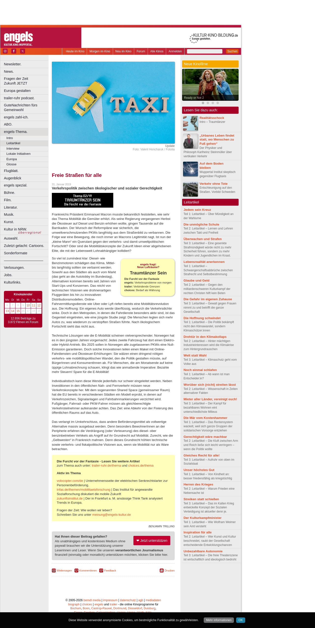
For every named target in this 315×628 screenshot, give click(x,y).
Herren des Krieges (198, 484)
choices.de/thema (141, 465)
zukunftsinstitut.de (70, 498)
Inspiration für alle (198, 532)
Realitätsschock (212, 118)
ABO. (8, 124)
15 (18, 311)
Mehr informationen (218, 620)
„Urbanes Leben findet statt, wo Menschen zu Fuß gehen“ (217, 140)
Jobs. (8, 275)
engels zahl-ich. (16, 117)
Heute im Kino (75, 51)
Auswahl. (11, 238)
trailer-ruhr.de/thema (106, 465)
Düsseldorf (135, 608)
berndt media (92, 600)
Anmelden (175, 51)
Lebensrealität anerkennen (204, 262)
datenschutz (128, 600)
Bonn (86, 608)
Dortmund (119, 608)
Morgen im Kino (99, 51)
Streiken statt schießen (201, 499)
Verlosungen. (14, 268)
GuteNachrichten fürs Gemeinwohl (20, 107)
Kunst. (9, 222)
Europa (11, 159)
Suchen (232, 51)
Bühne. (9, 193)
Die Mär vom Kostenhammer (205, 418)
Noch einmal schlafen (200, 370)
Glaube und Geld (197, 280)
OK (241, 620)
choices (87, 604)
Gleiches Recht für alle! (202, 455)
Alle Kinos (156, 51)
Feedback (110, 570)
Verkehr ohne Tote (214, 184)
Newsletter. (12, 64)
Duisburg (150, 608)
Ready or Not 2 (194, 98)
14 (12, 311)
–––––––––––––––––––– (23, 260)
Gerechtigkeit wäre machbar (205, 437)
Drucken (170, 570)
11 (33, 305)
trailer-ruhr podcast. (19, 98)
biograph (74, 604)
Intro (9, 138)
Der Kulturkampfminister (203, 518)
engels (98, 604)
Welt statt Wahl (195, 355)
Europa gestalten (17, 91)
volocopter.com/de (70, 481)
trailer (113, 604)
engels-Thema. (16, 132)
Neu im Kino (123, 51)
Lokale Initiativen (18, 154)
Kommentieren (88, 570)
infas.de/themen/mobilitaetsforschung (83, 489)
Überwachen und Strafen (203, 239)
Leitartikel (13, 143)
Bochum (75, 608)
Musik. (9, 214)
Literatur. (11, 207)
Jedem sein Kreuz (197, 210)
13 (7, 311)
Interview (12, 148)
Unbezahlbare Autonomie (203, 551)
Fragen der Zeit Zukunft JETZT (26, 81)
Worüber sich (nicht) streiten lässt (210, 384)
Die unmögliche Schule (201, 224)
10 (28, 305)
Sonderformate (15, 253)
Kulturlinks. (12, 282)
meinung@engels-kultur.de (111, 514)
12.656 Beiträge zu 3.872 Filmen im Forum (23, 320)
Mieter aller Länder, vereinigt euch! (210, 399)
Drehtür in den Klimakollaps (205, 337)
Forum (141, 51)
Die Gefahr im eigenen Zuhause (208, 299)
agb (140, 600)
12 (39, 305)
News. (9, 71)
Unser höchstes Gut (199, 470)
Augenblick (12, 178)
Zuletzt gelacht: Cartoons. (24, 246)
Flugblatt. (11, 171)
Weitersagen (64, 570)
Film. (8, 200)
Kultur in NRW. (15, 229)
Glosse (11, 164)
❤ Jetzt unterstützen (151, 540)
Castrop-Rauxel (101, 608)
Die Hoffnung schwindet (202, 318)
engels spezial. (15, 185)
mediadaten (153, 600)
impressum (110, 600)
